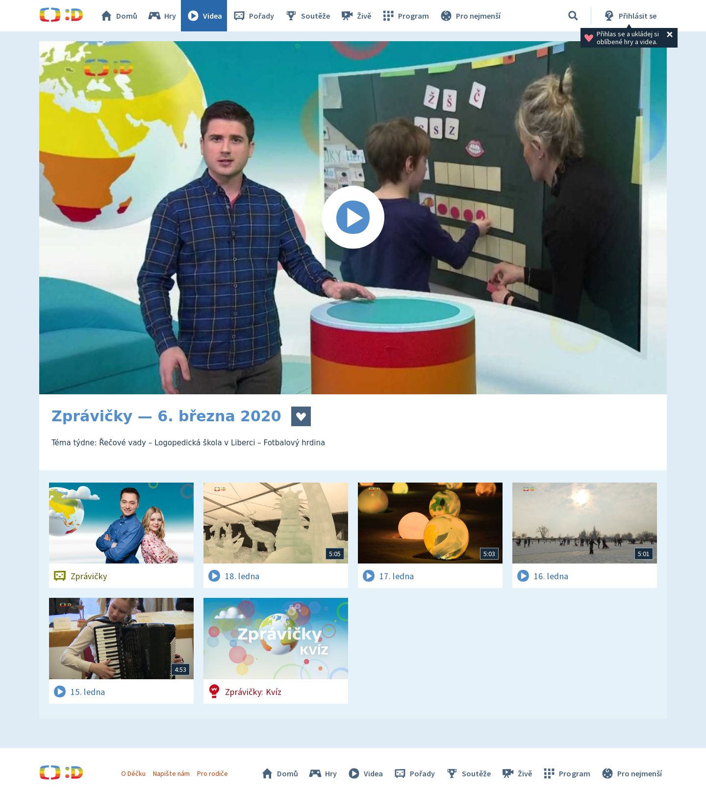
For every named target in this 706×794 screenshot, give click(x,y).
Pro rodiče (212, 773)
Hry (161, 15)
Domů (118, 15)
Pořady (253, 15)
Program (405, 15)
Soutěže (307, 15)
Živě (355, 15)
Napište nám (171, 773)
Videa (204, 15)
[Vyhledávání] (573, 15)
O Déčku (133, 773)
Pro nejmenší (470, 15)
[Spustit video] (353, 217)
